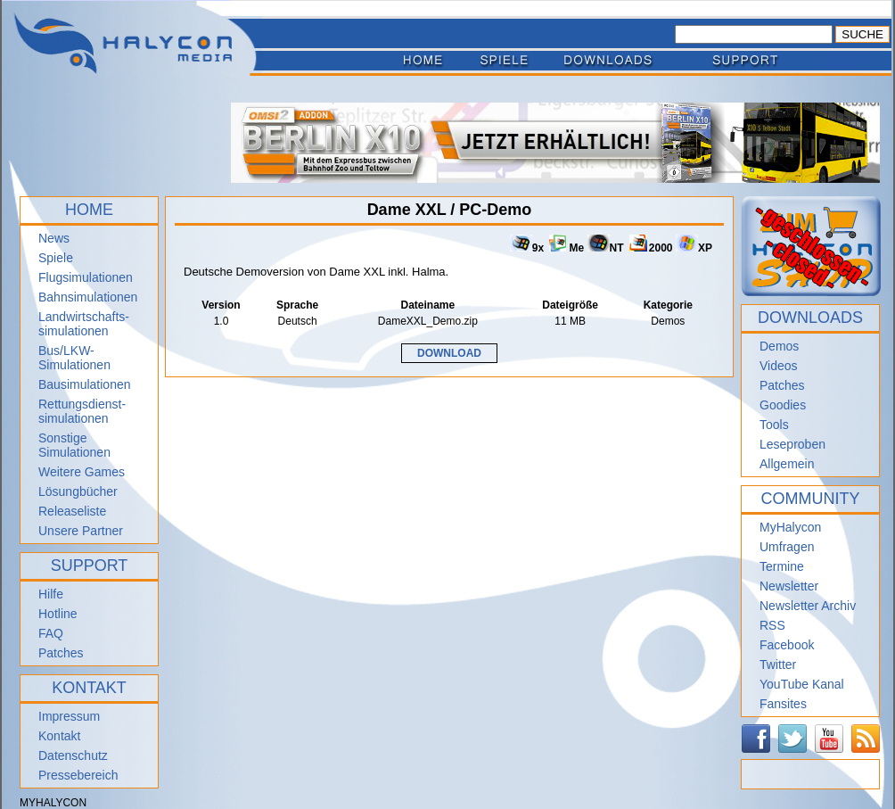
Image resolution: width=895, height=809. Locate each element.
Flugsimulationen (85, 277)
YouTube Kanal (802, 684)
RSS (772, 625)
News (54, 238)
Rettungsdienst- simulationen (82, 411)
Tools (774, 424)
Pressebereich (78, 775)
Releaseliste (72, 511)
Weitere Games (81, 472)
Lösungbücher (78, 491)
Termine (782, 566)
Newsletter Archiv (808, 605)
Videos (779, 366)
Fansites (783, 704)
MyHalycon (790, 527)
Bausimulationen (84, 384)
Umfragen (787, 547)
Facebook (787, 645)
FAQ (50, 633)
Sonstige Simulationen (74, 445)
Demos (779, 346)
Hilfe (50, 594)
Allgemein (787, 464)
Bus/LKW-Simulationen (74, 357)
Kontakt (59, 736)
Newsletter (789, 586)
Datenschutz (73, 755)
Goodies (783, 405)
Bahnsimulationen (87, 297)
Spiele (55, 258)
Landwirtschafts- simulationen (83, 324)
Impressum (69, 716)
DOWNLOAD (449, 353)
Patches (61, 653)
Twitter (778, 664)
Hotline (58, 614)
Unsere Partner (80, 531)
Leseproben (792, 444)
